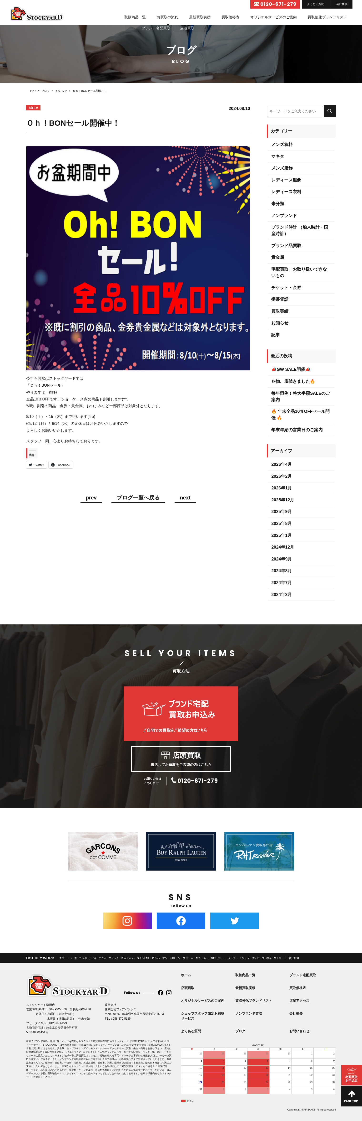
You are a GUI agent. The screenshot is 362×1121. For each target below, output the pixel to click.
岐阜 (269, 958)
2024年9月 (281, 559)
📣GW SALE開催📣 (290, 369)
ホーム (186, 975)
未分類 (277, 203)
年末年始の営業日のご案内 (297, 429)
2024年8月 (281, 570)
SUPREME (143, 958)
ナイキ (93, 958)
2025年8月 (281, 523)
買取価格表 (230, 17)
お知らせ (279, 323)
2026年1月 (281, 488)
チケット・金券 (286, 287)
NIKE (173, 958)
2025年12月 (282, 500)
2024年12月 (282, 547)
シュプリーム (185, 958)
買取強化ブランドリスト (327, 17)
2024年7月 (281, 582)
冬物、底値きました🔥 (293, 381)
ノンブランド (284, 215)
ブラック (113, 958)
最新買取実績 (200, 17)
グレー (222, 958)
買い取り (294, 958)
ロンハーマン (160, 958)
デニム (102, 958)
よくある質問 (315, 4)
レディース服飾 (286, 180)
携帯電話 (279, 299)
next (185, 498)
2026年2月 (281, 476)
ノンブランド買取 (248, 1013)
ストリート (280, 958)
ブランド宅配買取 (302, 975)
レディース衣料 (286, 191)
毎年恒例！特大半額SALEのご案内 (300, 396)
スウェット (65, 958)
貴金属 (277, 257)
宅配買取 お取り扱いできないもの (299, 272)
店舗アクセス (299, 1000)
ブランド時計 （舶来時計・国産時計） (299, 230)
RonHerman (128, 958)
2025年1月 (281, 535)
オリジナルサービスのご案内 (273, 17)
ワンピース (258, 958)
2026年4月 (281, 464)
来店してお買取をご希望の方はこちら (181, 759)
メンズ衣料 (282, 144)
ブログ (240, 1031)
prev (91, 498)
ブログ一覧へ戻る (138, 498)
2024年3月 (281, 594)
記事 (275, 334)
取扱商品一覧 (135, 17)
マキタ (277, 156)
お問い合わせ (299, 1031)
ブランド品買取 (286, 245)
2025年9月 (281, 511)
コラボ (83, 958)
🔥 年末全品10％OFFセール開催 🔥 (300, 414)
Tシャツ (245, 958)
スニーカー (202, 958)
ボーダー (232, 958)
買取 (213, 958)
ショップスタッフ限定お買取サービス (202, 1016)
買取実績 (279, 311)
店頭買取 (187, 988)
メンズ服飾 (282, 168)
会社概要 (342, 4)
